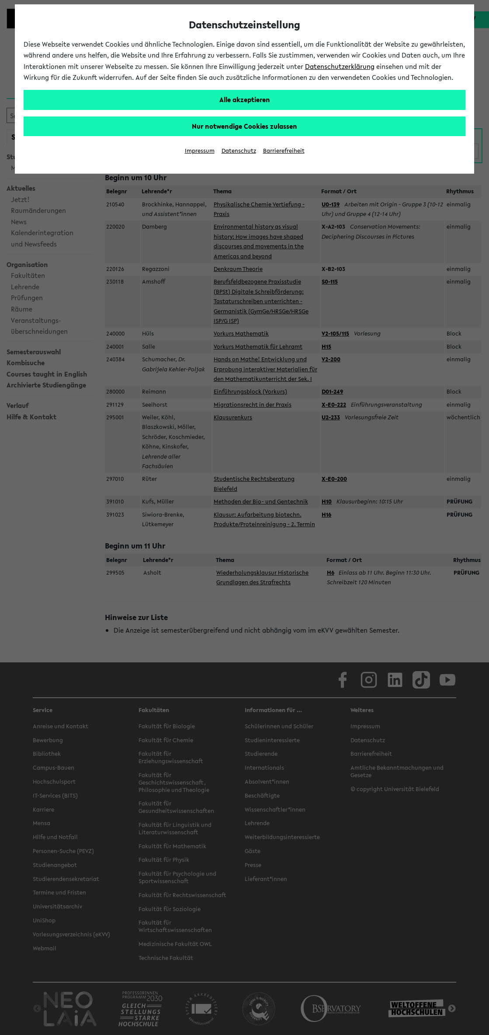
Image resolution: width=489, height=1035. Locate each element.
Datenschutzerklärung (340, 66)
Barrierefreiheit (284, 151)
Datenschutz (239, 151)
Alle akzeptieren (244, 99)
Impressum (200, 151)
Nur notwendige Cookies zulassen (244, 126)
